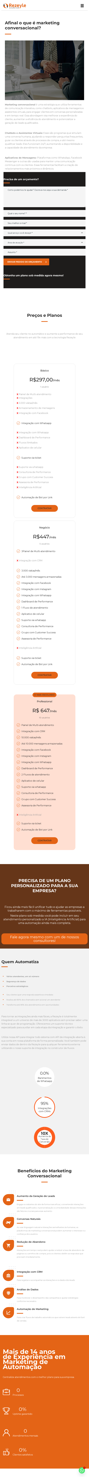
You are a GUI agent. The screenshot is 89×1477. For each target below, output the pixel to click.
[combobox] (44, 232)
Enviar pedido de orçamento (27, 262)
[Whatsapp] (82, 1470)
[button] (82, 6)
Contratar (45, 508)
